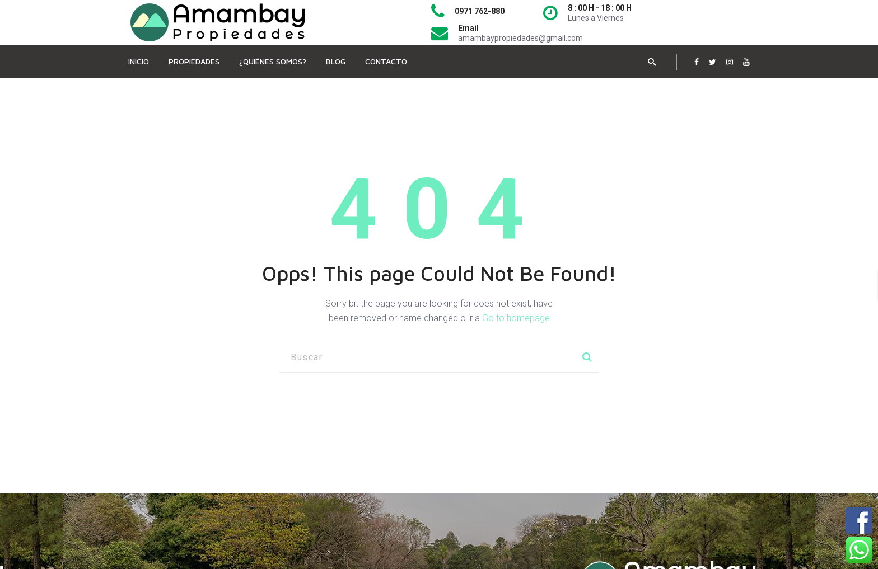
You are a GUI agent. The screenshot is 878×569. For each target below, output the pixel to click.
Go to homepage (516, 318)
